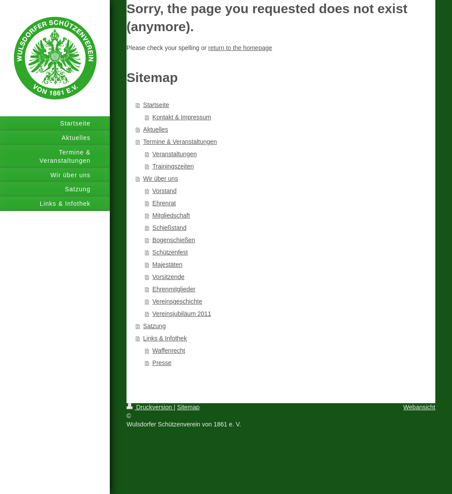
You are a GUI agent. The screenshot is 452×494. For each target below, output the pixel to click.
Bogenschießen (173, 239)
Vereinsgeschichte (177, 301)
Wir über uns (160, 178)
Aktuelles (155, 129)
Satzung (154, 325)
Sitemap (188, 407)
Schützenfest (170, 252)
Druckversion (150, 407)
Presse (162, 362)
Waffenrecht (168, 350)
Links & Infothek (165, 338)
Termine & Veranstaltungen (180, 141)
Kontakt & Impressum (181, 117)
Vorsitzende (168, 276)
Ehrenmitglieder (173, 289)
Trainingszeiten (173, 166)
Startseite (156, 104)
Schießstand (169, 227)
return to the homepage (240, 47)
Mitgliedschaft (171, 215)
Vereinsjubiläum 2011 (181, 313)
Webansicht (419, 407)
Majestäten (167, 264)
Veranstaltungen (174, 154)
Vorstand (164, 190)
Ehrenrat (164, 203)
